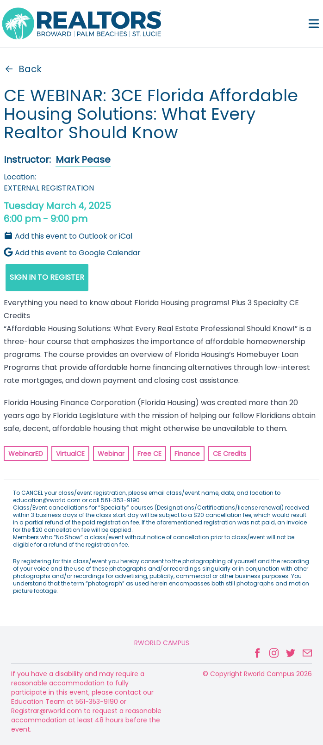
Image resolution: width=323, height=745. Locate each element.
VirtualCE (70, 453)
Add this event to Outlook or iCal (68, 236)
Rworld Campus (161, 642)
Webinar (111, 453)
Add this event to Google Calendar (72, 252)
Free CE (149, 453)
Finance (187, 453)
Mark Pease (83, 159)
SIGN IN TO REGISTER (47, 277)
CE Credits (229, 453)
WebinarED (25, 453)
